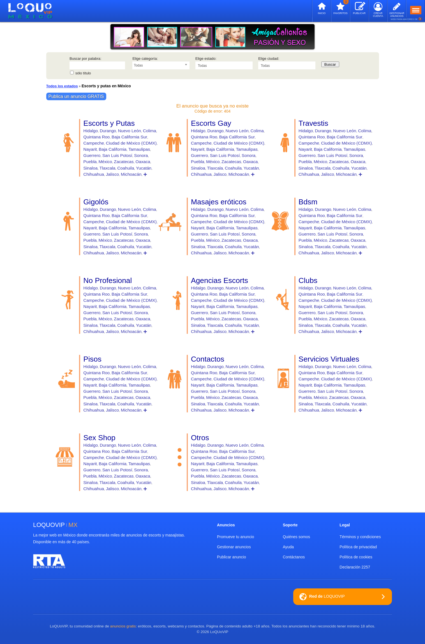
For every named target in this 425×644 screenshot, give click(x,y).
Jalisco (112, 174)
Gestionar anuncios (234, 547)
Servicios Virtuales (329, 359)
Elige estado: (205, 58)
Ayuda (288, 547)
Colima (149, 130)
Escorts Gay (211, 123)
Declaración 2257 (354, 567)
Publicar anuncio (231, 557)
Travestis (313, 123)
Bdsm (308, 202)
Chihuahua (93, 174)
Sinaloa (90, 168)
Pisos (92, 359)
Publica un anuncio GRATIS (76, 96)
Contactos (207, 359)
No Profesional (107, 280)
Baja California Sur (129, 136)
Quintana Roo (96, 136)
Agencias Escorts (219, 280)
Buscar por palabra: (85, 58)
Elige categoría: (145, 58)
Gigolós (95, 202)
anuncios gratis (123, 626)
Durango (108, 130)
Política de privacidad (358, 547)
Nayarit (90, 149)
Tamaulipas (139, 149)
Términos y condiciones (360, 537)
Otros (200, 437)
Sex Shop (99, 437)
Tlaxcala (108, 168)
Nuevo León (129, 130)
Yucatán (143, 168)
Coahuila (125, 168)
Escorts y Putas (109, 123)
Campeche (93, 143)
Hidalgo (90, 130)
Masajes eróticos (218, 202)
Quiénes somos (296, 537)
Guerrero (91, 155)
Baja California (112, 149)
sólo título (83, 73)
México (105, 161)
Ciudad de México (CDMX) (131, 143)
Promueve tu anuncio (235, 537)
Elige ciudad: (268, 58)
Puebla (89, 161)
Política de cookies (355, 557)
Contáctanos (294, 557)
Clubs (308, 280)
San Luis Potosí (117, 155)
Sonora (141, 155)
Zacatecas (123, 161)
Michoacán (131, 174)
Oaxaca (142, 161)
